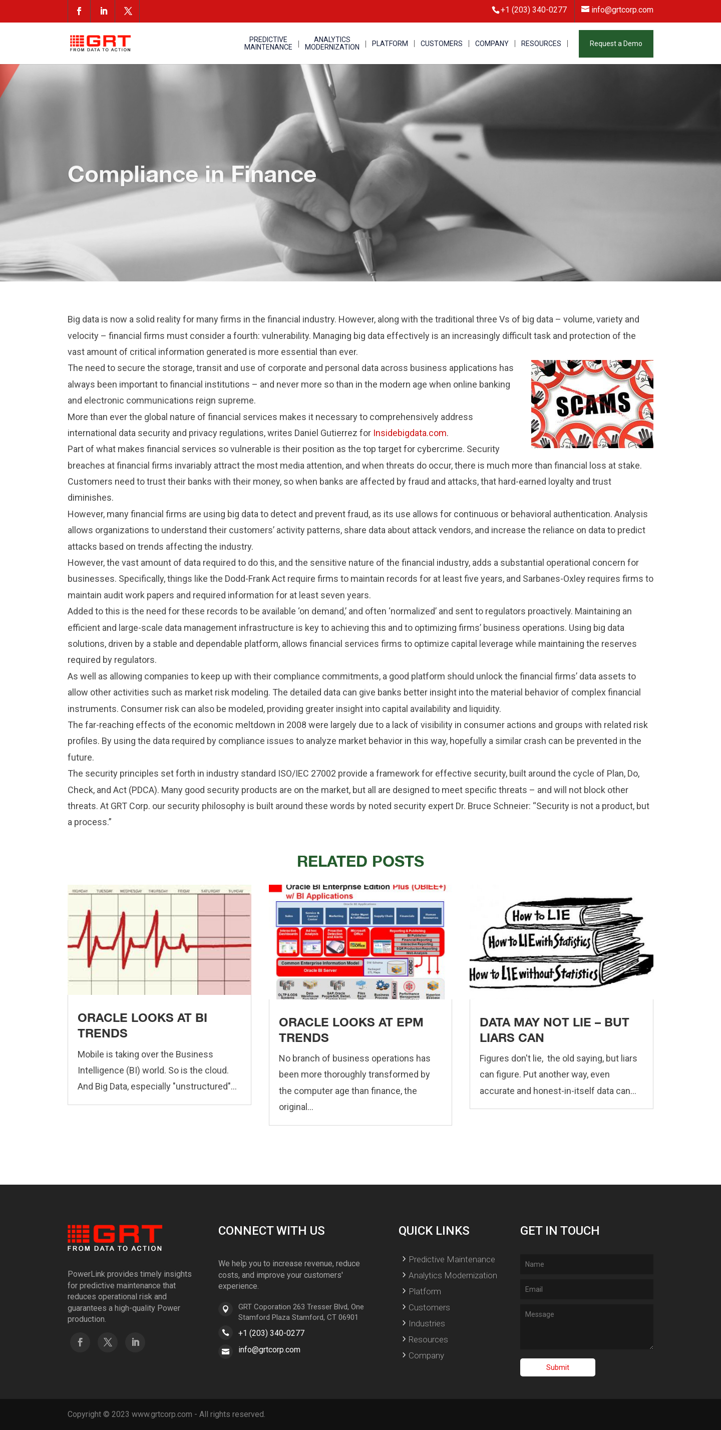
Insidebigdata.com (410, 433)
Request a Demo (616, 44)
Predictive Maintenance (452, 1259)
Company (426, 1355)
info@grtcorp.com (269, 1349)
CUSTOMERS (442, 44)
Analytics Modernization (453, 1275)
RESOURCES (541, 44)
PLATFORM (390, 44)
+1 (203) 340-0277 (271, 1333)
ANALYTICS (332, 44)
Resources (428, 1339)
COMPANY (492, 44)
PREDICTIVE (268, 44)
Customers (429, 1307)
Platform (425, 1291)
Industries (427, 1323)
